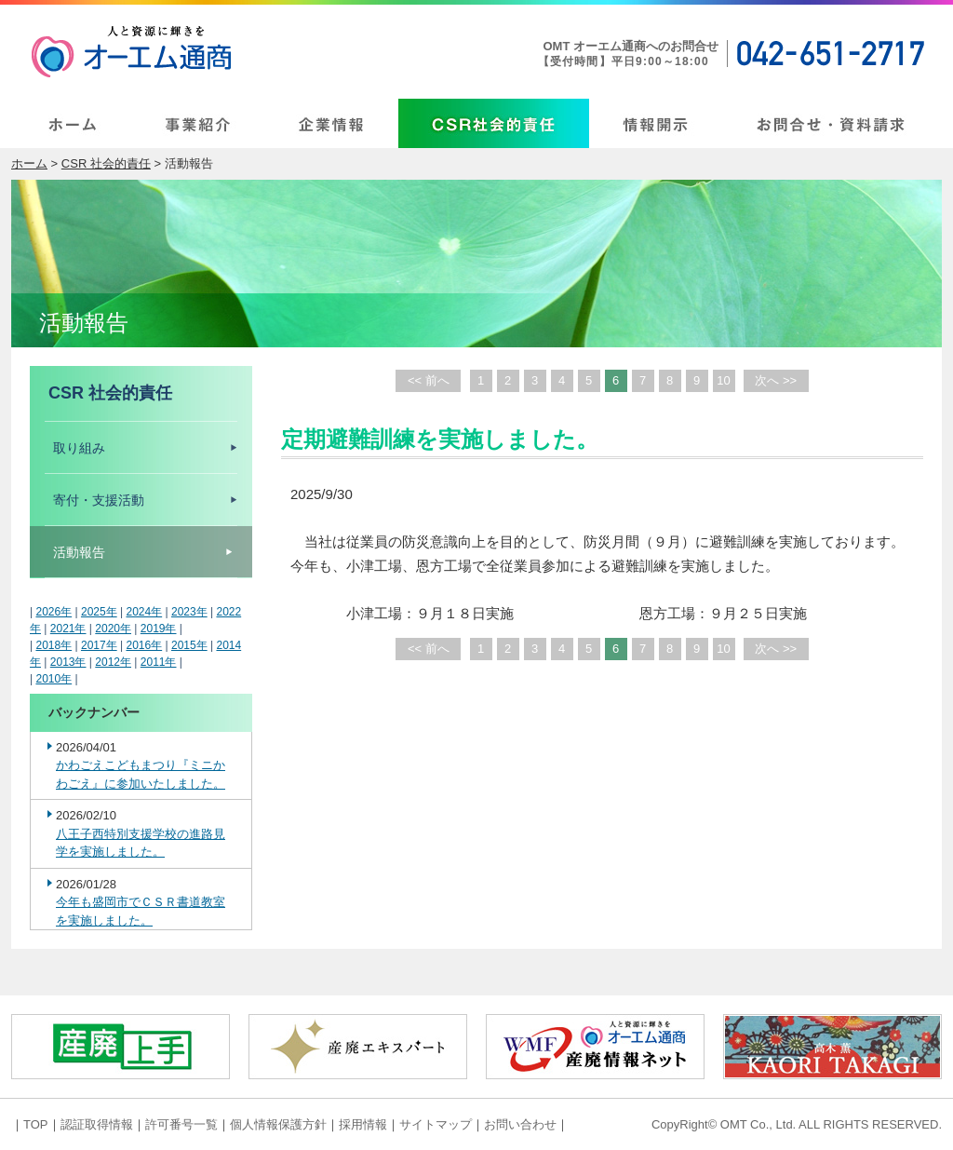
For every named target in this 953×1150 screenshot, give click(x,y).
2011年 (159, 662)
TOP (35, 1124)
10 (723, 380)
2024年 (144, 611)
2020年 (113, 628)
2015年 (189, 645)
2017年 (99, 645)
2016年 (144, 645)
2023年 (189, 611)
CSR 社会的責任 (106, 163)
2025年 (99, 611)
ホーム (29, 163)
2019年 (159, 628)
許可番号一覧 (181, 1124)
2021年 (68, 628)
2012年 (113, 662)
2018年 (53, 645)
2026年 (53, 611)
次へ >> (776, 380)
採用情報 (363, 1124)
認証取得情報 (96, 1124)
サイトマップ (435, 1124)
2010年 (53, 678)
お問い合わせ (520, 1124)
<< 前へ (429, 380)
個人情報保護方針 (278, 1124)
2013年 (68, 662)
